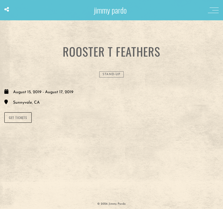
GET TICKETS (18, 117)
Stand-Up (111, 74)
